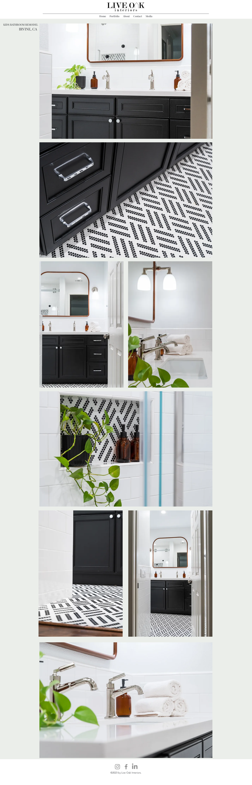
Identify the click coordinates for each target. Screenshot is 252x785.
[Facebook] (126, 766)
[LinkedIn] (134, 766)
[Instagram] (117, 766)
